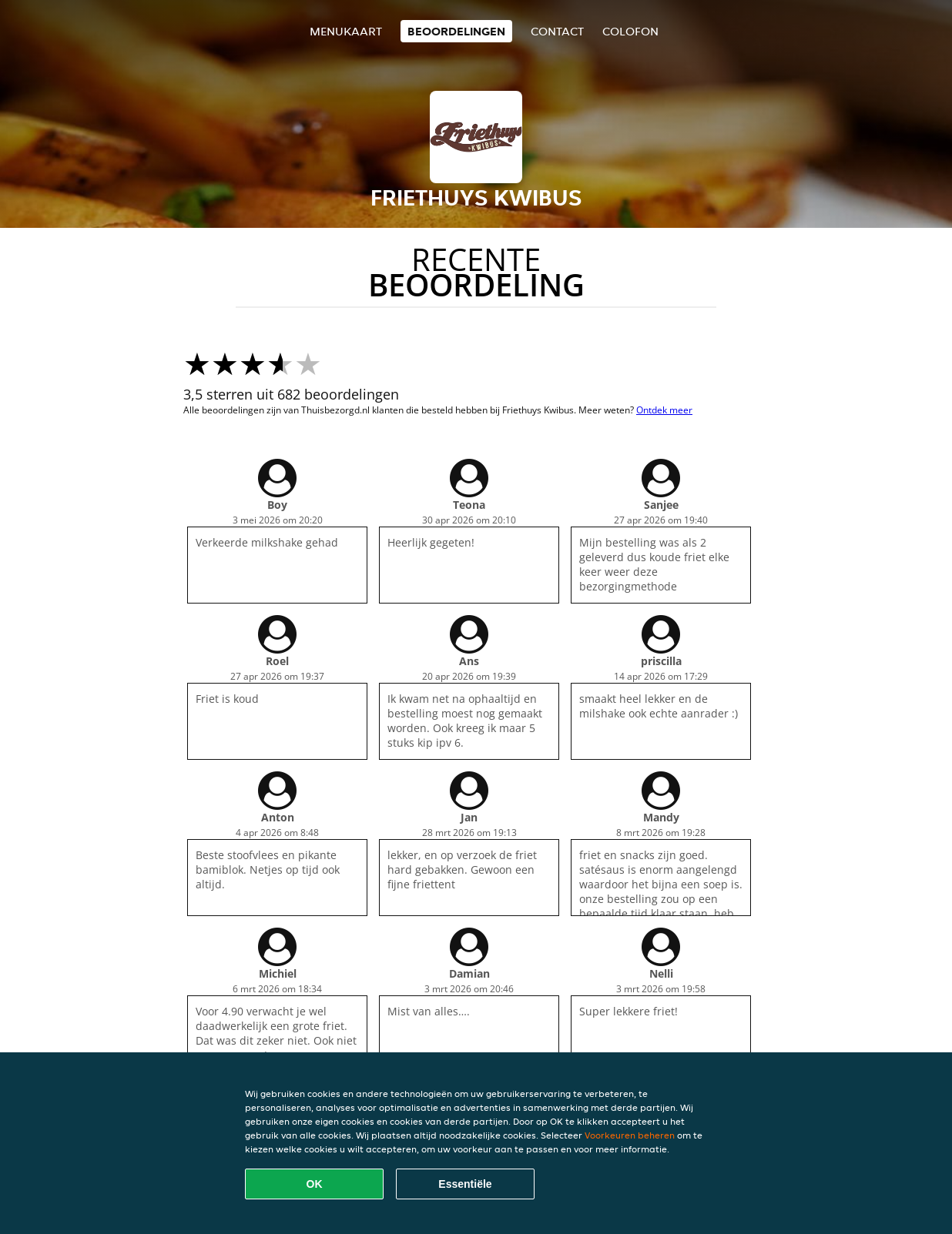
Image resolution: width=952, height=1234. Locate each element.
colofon (630, 31)
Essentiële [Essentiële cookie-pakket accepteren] (464, 1184)
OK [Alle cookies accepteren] (315, 1184)
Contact (557, 31)
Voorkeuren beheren (630, 1135)
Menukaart (346, 31)
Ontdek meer (664, 409)
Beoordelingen (456, 31)
